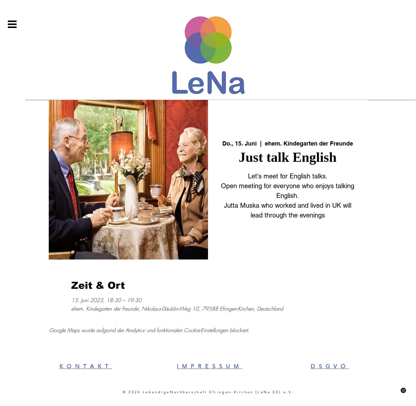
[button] (12, 24)
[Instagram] (403, 390)
